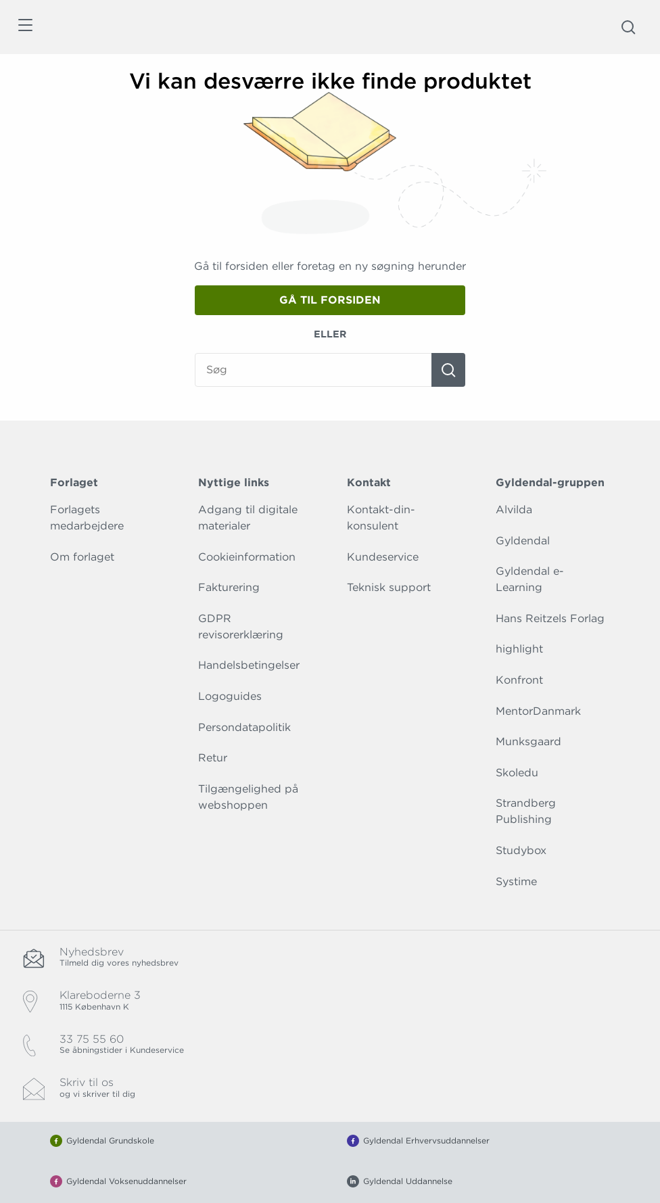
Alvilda (514, 509)
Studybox (521, 850)
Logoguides (230, 696)
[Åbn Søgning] (628, 27)
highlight (519, 648)
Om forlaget (82, 556)
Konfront (519, 680)
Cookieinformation (247, 556)
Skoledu (517, 772)
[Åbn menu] (24, 27)
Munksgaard (528, 741)
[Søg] (448, 370)
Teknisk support (389, 587)
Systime (516, 881)
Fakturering (229, 587)
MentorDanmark (538, 711)
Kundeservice (383, 556)
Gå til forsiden (330, 299)
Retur (212, 757)
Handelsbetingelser (249, 665)
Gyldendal (523, 540)
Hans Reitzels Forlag (550, 618)
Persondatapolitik (244, 727)
